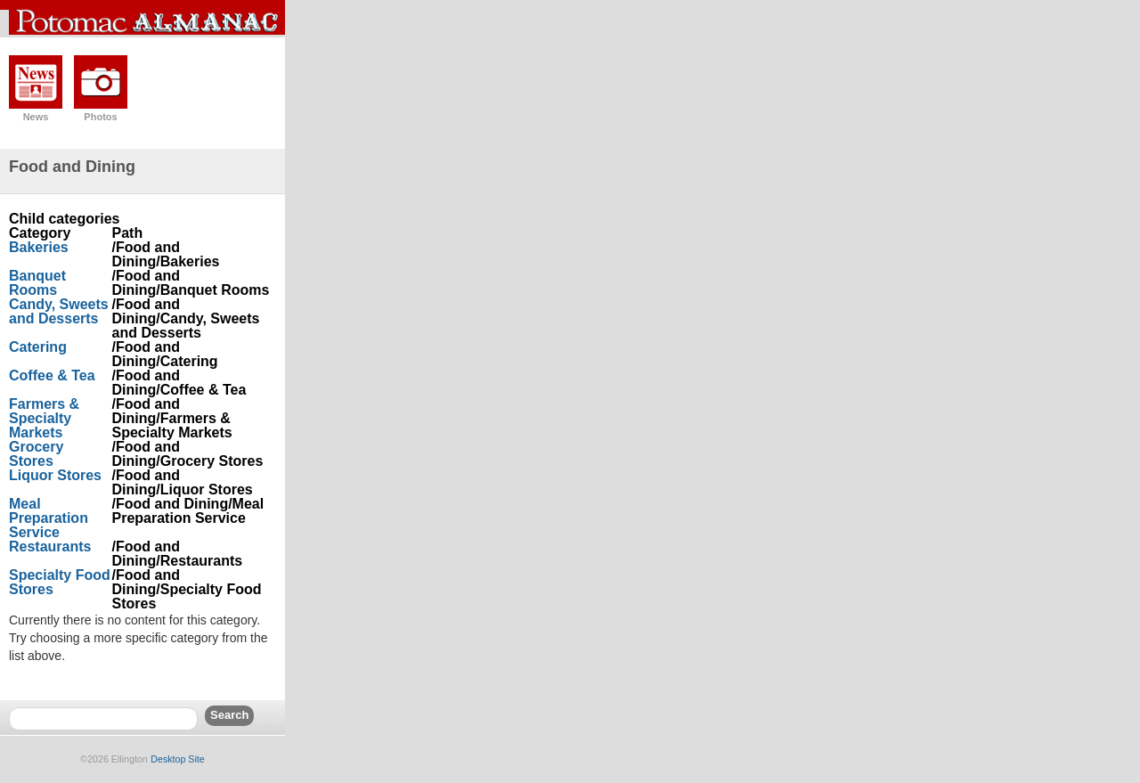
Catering (38, 347)
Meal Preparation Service (48, 518)
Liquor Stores (55, 475)
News (36, 116)
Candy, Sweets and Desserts (59, 311)
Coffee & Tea (52, 375)
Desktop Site (177, 759)
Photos (100, 116)
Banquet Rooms (37, 283)
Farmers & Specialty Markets (44, 418)
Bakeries (39, 247)
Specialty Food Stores (59, 582)
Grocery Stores (36, 454)
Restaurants (50, 546)
